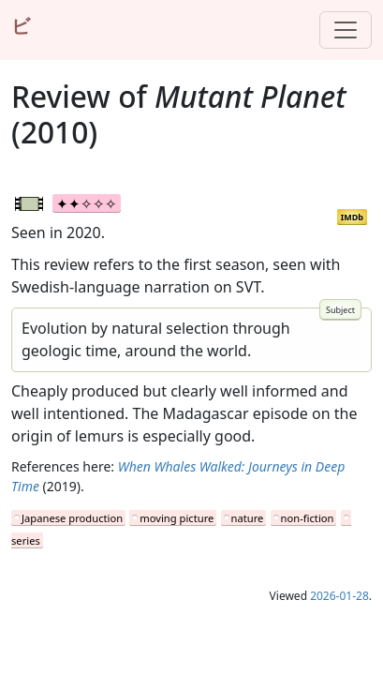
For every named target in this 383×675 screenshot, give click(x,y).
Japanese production (72, 518)
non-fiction (307, 518)
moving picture (177, 518)
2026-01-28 (339, 596)
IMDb (352, 217)
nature (247, 518)
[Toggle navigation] (345, 30)
